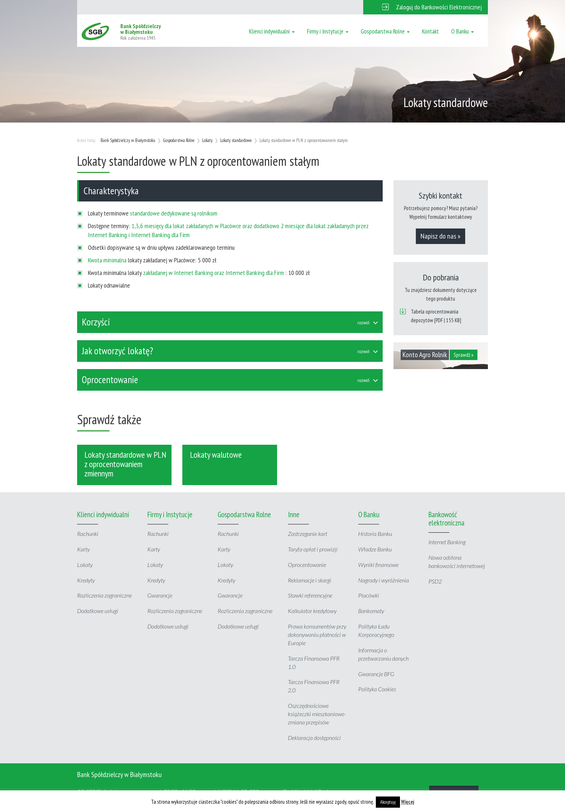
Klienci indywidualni (272, 31)
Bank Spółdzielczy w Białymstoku (128, 140)
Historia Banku (375, 533)
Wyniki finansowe (378, 564)
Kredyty (86, 580)
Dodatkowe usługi (97, 610)
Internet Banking (447, 541)
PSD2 (435, 581)
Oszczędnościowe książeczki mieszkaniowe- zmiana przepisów (317, 714)
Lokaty (207, 140)
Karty (83, 549)
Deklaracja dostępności (314, 737)
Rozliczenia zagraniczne (104, 595)
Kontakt (430, 31)
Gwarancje (159, 595)
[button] (425, 7)
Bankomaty (371, 610)
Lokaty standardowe (236, 140)
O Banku (462, 31)
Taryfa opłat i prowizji (313, 549)
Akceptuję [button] (388, 802)
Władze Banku (375, 549)
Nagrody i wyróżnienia (383, 580)
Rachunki (87, 533)
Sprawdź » (463, 354)
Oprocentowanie (307, 564)
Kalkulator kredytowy (312, 610)
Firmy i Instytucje (327, 31)
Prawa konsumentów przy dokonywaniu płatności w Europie (317, 634)
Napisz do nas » (441, 236)
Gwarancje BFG (376, 673)
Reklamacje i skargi (309, 580)
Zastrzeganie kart (307, 533)
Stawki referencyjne (310, 595)
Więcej (407, 801)
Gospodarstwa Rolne (385, 31)
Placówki (368, 595)
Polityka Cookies (377, 688)
